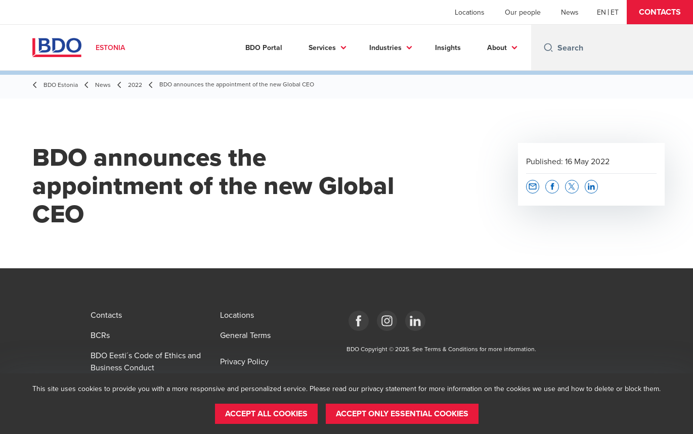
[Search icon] (548, 47)
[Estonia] (358, 321)
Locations (470, 12)
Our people (523, 12)
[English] (601, 12)
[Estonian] (615, 12)
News (570, 12)
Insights (448, 47)
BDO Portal (263, 47)
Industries (385, 47)
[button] (660, 12)
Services (322, 47)
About (497, 47)
